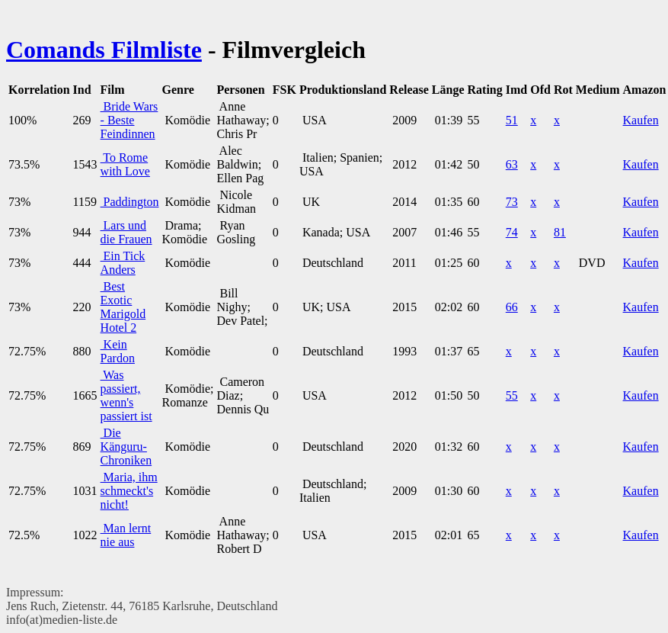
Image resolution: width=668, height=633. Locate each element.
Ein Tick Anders (123, 262)
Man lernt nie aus (126, 535)
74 (512, 232)
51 (512, 120)
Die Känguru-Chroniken (126, 446)
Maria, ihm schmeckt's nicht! (129, 491)
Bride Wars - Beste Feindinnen (129, 120)
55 (512, 395)
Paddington (130, 201)
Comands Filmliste (104, 49)
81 (560, 232)
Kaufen (641, 120)
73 (512, 201)
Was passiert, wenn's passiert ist (126, 395)
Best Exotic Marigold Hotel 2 (123, 307)
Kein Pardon (118, 351)
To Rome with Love (125, 164)
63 (512, 164)
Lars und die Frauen (126, 232)
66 (512, 306)
